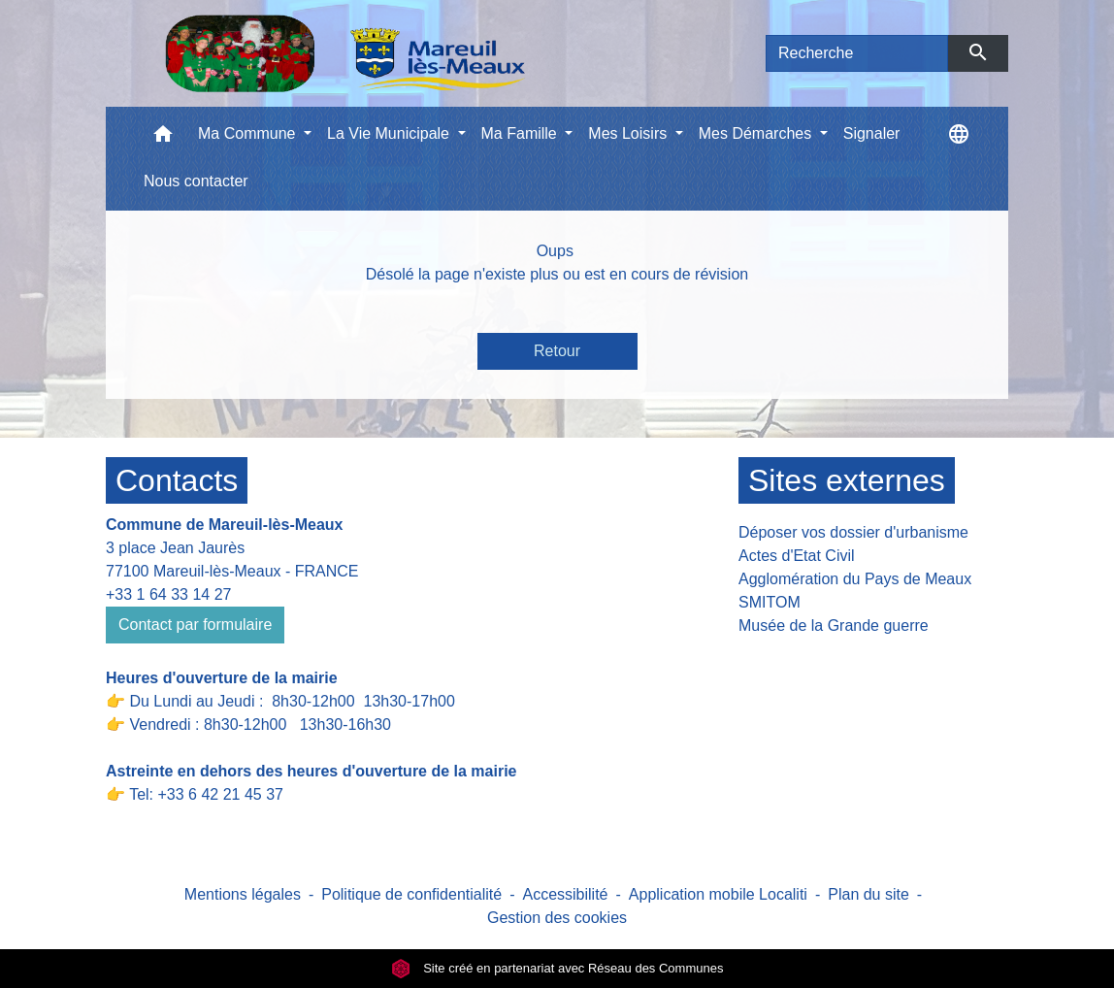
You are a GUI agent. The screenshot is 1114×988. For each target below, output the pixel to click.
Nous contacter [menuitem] (196, 181)
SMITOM (769, 602)
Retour (557, 351)
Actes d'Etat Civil (796, 555)
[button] (163, 138)
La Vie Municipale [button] (390, 133)
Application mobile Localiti (718, 894)
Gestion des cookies (557, 917)
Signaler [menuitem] (872, 133)
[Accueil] (345, 53)
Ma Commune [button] (249, 133)
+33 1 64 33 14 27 (168, 594)
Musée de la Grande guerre (833, 625)
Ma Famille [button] (521, 133)
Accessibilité (564, 894)
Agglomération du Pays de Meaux (854, 579)
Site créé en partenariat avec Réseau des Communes (557, 968)
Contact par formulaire (195, 624)
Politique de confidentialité (411, 894)
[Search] (857, 53)
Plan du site (868, 894)
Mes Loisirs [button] (629, 133)
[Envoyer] (978, 53)
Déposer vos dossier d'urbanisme (853, 532)
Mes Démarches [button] (757, 133)
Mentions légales (242, 894)
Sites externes (846, 480)
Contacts (176, 480)
